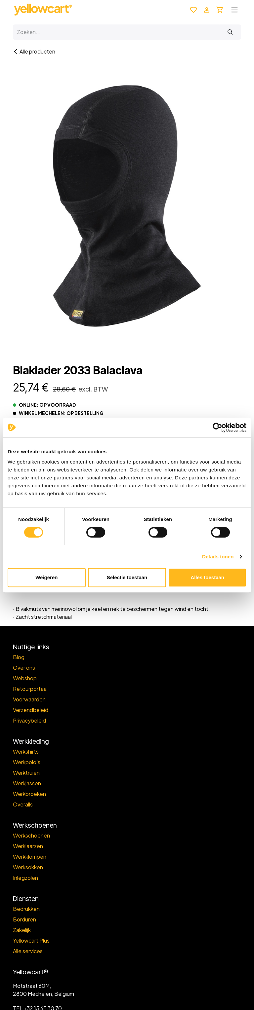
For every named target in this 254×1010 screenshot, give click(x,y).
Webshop (25, 678)
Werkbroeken (29, 793)
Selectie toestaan (127, 577)
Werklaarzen (28, 845)
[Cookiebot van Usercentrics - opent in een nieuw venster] (217, 427)
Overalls (23, 804)
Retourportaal (30, 688)
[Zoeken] (230, 32)
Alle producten (34, 51)
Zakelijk (22, 929)
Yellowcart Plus (31, 940)
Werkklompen (29, 856)
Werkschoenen (31, 835)
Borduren (24, 919)
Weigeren (46, 577)
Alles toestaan (207, 577)
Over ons (24, 667)
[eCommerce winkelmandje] (220, 9)
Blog (18, 657)
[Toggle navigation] (234, 10)
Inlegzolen (25, 877)
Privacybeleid (29, 720)
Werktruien (26, 772)
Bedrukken (26, 908)
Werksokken (28, 867)
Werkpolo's (26, 762)
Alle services (28, 951)
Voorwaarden (29, 699)
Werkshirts (26, 751)
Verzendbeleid (30, 709)
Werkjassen (27, 783)
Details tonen (217, 556)
